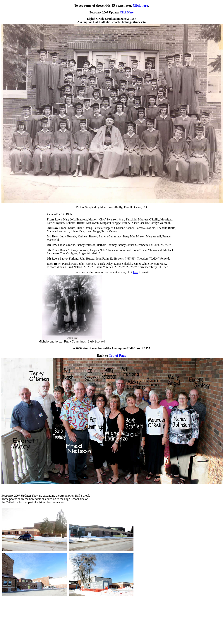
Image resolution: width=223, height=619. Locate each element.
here (135, 272)
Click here (140, 5)
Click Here (126, 12)
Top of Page (117, 355)
